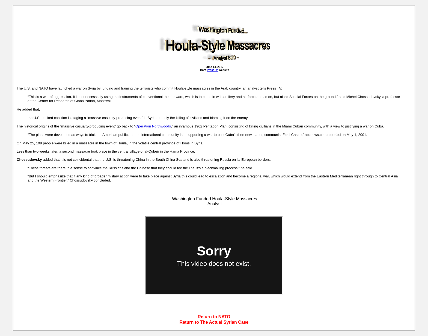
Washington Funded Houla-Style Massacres (214, 199)
